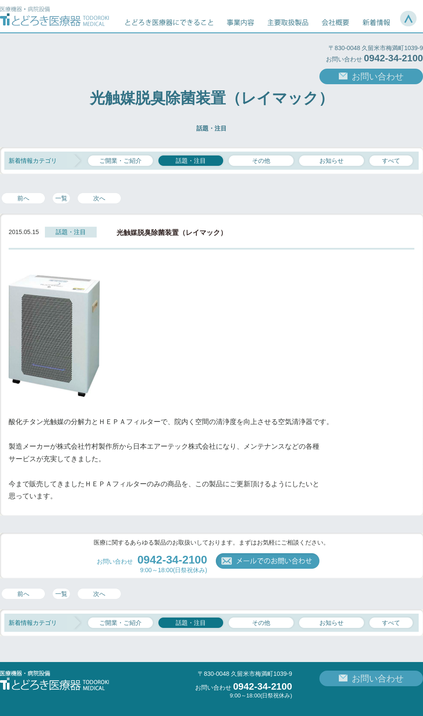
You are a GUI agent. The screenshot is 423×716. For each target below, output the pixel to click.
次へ (99, 198)
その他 (261, 160)
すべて (391, 160)
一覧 (61, 198)
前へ (23, 198)
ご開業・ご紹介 (120, 160)
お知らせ (331, 160)
